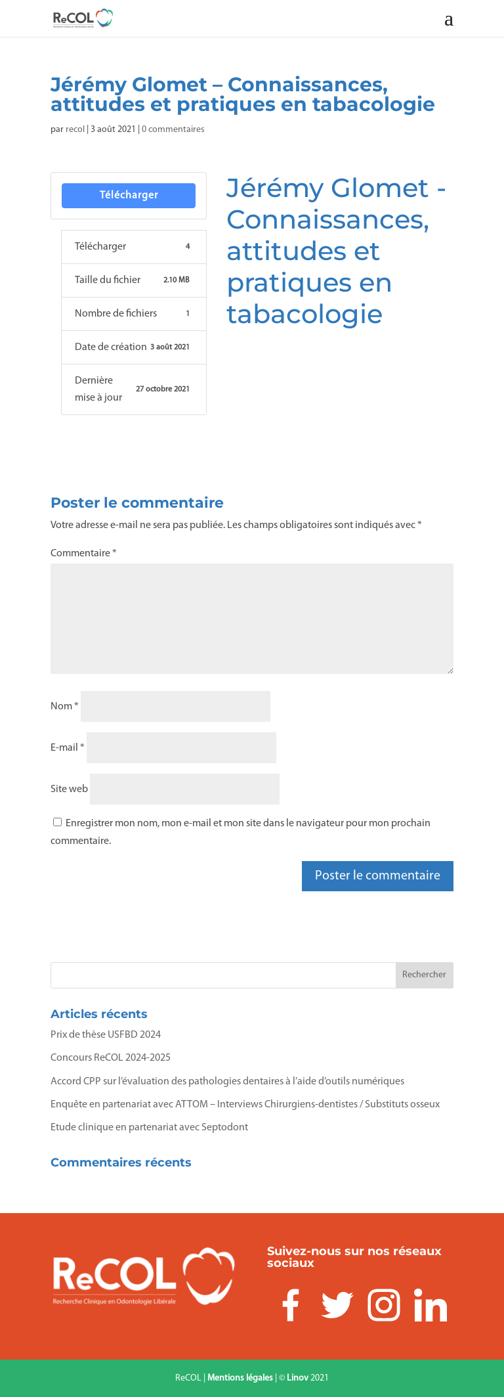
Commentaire (84, 553)
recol (75, 130)
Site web (69, 789)
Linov (297, 1378)
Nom (65, 706)
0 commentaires (173, 130)
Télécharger (129, 195)
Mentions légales (240, 1378)
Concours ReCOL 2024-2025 (111, 1058)
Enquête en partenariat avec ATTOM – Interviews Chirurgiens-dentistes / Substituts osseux (245, 1104)
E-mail (68, 748)
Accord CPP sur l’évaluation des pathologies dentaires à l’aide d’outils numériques (227, 1081)
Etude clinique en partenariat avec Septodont (149, 1127)
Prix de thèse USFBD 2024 (106, 1035)
